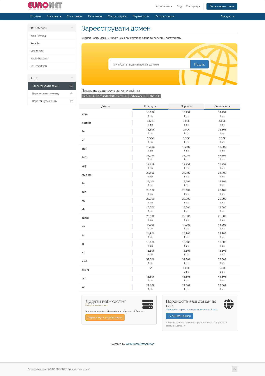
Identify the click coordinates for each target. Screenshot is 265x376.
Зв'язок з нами (165, 16)
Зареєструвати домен (52, 86)
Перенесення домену (52, 93)
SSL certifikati (39, 66)
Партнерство (141, 16)
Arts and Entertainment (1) (112, 96)
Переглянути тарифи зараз (105, 317)
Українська (164, 6)
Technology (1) (138, 96)
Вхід (179, 6)
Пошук (199, 64)
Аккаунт (228, 16)
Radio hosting (39, 58)
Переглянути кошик (221, 6)
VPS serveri (37, 51)
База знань (95, 16)
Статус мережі (117, 16)
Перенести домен (179, 316)
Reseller (35, 43)
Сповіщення (75, 16)
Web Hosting (38, 36)
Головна (35, 16)
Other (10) (154, 96)
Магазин (54, 16)
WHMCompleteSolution (140, 344)
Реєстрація (193, 6)
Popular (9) (89, 96)
